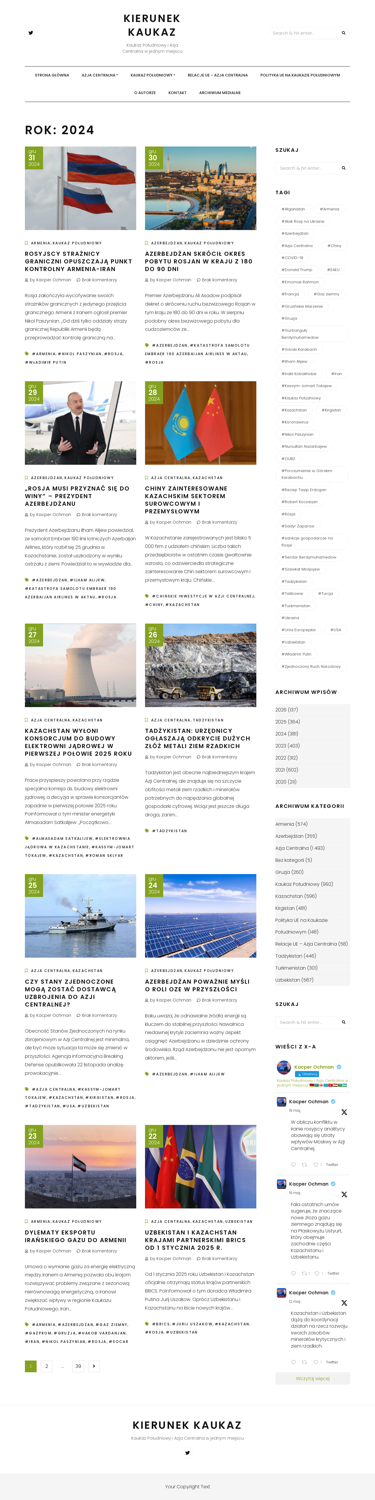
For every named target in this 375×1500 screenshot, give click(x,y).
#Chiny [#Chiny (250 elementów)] (334, 245)
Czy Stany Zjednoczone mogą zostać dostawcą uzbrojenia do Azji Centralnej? (70, 993)
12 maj (294, 1301)
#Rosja (113, 353)
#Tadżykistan (170, 830)
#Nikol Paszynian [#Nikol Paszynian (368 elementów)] (297, 434)
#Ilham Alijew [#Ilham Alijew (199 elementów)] (294, 361)
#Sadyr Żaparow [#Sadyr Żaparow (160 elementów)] (298, 526)
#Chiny (154, 604)
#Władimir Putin (46, 362)
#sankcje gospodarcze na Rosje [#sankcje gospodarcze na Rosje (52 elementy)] (307, 541)
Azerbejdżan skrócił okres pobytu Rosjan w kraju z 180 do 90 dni (199, 261)
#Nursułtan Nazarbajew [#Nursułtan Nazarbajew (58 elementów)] (304, 446)
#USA (69, 1106)
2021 (280, 770)
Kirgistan (285, 908)
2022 (280, 758)
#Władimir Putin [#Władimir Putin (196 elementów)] (296, 654)
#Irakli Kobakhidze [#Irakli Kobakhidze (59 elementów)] (299, 374)
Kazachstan (208, 477)
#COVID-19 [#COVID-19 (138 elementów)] (292, 258)
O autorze (145, 93)
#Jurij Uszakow (192, 1324)
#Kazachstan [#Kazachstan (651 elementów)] (294, 410)
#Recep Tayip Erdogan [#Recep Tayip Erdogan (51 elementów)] (304, 490)
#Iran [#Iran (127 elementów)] (336, 374)
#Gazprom (38, 1333)
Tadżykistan (208, 720)
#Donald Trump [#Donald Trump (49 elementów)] (297, 270)
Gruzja (282, 872)
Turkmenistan (290, 968)
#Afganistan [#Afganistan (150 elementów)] (293, 209)
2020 (281, 782)
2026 (281, 709)
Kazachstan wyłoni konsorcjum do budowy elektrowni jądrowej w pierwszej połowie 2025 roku (78, 742)
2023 (280, 746)
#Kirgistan (99, 1097)
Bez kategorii (289, 860)
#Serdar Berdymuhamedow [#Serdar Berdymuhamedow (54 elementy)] (309, 557)
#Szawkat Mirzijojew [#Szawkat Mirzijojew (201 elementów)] (301, 569)
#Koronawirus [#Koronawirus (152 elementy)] (295, 422)
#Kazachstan (182, 604)
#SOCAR (119, 1341)
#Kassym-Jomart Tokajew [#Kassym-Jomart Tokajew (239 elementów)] (307, 386)
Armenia (41, 243)
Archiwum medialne (220, 93)
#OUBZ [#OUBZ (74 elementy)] (288, 459)
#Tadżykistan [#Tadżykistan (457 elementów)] (294, 581)
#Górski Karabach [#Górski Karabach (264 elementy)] (299, 349)
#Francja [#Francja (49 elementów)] (290, 294)
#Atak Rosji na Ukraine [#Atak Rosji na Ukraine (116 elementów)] (303, 221)
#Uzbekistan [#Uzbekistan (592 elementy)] (293, 642)
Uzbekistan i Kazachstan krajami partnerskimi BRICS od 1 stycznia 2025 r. (195, 1240)
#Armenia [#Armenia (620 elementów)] (329, 209)
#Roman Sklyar (104, 855)
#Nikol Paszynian (80, 353)
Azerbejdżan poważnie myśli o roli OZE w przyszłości (197, 985)
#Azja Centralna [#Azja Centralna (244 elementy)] (297, 245)
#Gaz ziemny (111, 1324)
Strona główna (52, 75)
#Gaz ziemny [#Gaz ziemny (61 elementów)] (326, 294)
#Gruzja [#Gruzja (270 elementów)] (289, 318)
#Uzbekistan (93, 1106)
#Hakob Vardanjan (102, 1333)
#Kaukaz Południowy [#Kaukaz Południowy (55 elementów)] (301, 398)
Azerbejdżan (167, 243)
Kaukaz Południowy (152, 75)
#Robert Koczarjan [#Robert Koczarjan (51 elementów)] (300, 502)
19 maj (294, 1110)
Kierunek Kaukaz (152, 25)
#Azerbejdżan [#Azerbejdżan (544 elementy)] (295, 233)
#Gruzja (65, 1333)
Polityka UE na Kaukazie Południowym (300, 75)
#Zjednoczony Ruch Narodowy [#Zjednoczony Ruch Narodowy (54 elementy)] (311, 666)
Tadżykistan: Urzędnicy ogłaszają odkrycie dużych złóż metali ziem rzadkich (197, 738)
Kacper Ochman (308, 1101)
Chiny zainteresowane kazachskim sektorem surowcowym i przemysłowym (186, 499)
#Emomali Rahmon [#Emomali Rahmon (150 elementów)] (300, 282)
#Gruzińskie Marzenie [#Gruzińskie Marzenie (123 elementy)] (302, 306)
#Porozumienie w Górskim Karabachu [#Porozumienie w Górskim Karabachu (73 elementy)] (307, 474)
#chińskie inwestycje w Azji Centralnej (203, 596)
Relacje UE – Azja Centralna (218, 75)
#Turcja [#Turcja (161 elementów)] (325, 593)
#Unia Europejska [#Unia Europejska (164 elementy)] (299, 630)
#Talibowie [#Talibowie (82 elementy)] (292, 593)
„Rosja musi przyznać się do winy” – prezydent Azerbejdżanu (77, 496)
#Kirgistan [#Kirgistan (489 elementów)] (331, 410)
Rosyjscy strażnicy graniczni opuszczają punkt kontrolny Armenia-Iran (78, 261)
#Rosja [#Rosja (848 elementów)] (288, 514)
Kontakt (177, 93)
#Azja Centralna (54, 1089)
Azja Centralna (98, 75)
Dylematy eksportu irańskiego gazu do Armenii (76, 1236)
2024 (281, 734)
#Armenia (44, 353)
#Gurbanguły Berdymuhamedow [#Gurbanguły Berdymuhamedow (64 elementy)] (300, 334)
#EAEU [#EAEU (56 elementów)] (333, 270)
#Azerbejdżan (170, 345)
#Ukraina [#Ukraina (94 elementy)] (290, 618)
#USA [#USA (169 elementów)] (335, 630)
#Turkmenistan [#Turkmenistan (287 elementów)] (296, 606)
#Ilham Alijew (87, 580)
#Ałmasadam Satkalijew (62, 838)
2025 (281, 721)
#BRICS (161, 1324)
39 (78, 1366)
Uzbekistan (239, 1221)
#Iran (32, 1341)
